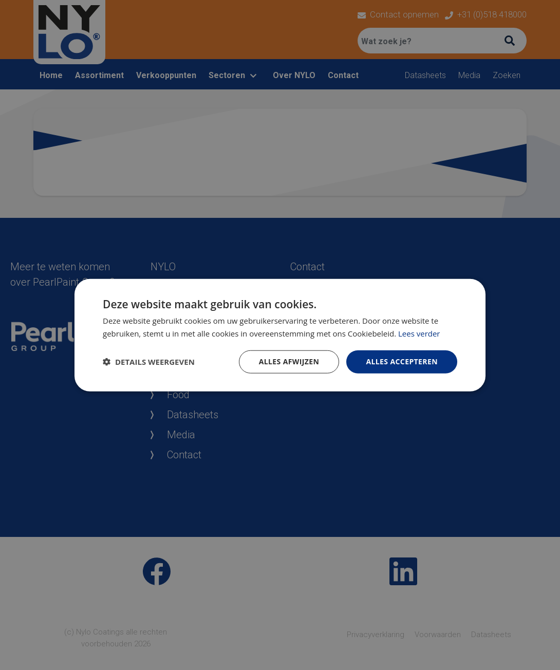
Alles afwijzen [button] (289, 361)
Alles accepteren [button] (402, 361)
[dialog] (280, 335)
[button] (149, 361)
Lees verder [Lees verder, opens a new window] (419, 333)
